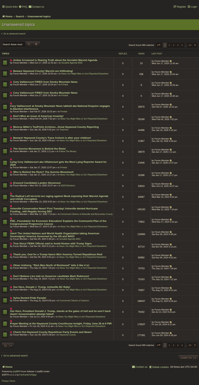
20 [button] (190, 45)
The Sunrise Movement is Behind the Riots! (39, 148)
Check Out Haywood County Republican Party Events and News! (52, 332)
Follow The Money (67, 151)
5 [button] (182, 45)
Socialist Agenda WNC (72, 63)
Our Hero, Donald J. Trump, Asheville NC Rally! (41, 287)
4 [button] (178, 45)
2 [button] (169, 45)
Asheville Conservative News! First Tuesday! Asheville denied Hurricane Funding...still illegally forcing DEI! (54, 210)
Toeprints (64, 129)
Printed (64, 84)
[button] (159, 45)
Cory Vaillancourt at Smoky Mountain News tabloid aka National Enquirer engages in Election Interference (60, 107)
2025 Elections (68, 185)
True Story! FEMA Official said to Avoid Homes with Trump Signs (52, 243)
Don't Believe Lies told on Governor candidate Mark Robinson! (51, 276)
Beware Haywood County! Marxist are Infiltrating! (43, 71)
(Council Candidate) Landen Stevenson (37, 182)
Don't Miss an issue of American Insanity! (38, 116)
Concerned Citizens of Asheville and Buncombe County (86, 214)
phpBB (16, 371)
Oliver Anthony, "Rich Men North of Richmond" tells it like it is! (51, 265)
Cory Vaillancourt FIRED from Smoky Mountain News (45, 81)
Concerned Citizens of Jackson (74, 300)
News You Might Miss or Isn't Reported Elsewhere (84, 73)
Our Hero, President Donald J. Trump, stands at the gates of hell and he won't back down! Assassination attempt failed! (60, 312)
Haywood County (68, 335)
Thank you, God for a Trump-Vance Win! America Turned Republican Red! (58, 254)
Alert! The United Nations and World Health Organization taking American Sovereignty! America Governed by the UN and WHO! (54, 235)
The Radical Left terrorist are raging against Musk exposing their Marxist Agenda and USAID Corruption (59, 197)
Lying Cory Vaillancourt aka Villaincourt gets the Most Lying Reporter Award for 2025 (58, 163)
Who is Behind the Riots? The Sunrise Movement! (43, 172)
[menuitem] (23, 7)
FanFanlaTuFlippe (28, 375)
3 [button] (173, 45)
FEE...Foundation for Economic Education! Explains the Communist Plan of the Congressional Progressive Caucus (58, 222)
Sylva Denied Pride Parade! (29, 297)
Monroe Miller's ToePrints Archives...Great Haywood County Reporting (56, 126)
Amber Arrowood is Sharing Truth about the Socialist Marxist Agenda (55, 60)
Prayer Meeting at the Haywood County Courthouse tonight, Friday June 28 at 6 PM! (61, 323)
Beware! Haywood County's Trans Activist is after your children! (52, 137)
